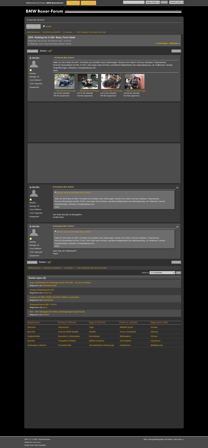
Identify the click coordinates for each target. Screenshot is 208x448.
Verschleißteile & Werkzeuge (101, 345)
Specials (31, 341)
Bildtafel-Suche (126, 327)
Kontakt (154, 327)
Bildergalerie (125, 336)
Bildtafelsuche (157, 345)
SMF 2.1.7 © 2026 (30, 439)
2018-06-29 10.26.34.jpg (88, 91)
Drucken (176, 51)
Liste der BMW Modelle (68, 332)
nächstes (174, 43)
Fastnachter (48, 300)
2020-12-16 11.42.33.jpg (134, 91)
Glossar (154, 336)
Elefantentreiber (50, 285)
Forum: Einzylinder (128, 332)
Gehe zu (145, 273)
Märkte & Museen (96, 341)
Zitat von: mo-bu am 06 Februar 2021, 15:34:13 (74, 193)
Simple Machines (44, 439)
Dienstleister (94, 336)
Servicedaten (125, 341)
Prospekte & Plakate (67, 341)
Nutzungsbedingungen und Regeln (160, 439)
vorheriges (162, 43)
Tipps (91, 327)
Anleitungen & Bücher (36, 345)
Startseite (31, 327)
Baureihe (31, 332)
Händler (92, 332)
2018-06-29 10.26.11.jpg (64, 91)
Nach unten (32, 51)
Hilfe (145, 439)
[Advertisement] (104, 122)
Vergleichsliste (33, 336)
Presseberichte (64, 345)
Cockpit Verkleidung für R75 (42, 290)
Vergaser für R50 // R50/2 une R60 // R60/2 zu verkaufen (54, 297)
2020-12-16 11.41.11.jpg (111, 91)
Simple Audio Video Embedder (35, 445)
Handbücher (125, 345)
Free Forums (36, 442)
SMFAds (27, 442)
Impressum (155, 341)
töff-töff (46, 315)
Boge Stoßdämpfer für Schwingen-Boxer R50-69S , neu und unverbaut (60, 283)
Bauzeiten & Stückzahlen (69, 336)
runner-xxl (47, 293)
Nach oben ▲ (179, 439)
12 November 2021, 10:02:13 (63, 226)
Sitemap (154, 332)
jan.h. (45, 307)
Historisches (63, 327)
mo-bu (35, 58)
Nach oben (32, 262)
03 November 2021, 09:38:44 (63, 187)
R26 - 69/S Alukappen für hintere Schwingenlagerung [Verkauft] (57, 312)
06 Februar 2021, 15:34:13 (64, 58)
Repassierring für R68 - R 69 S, (43, 304)
